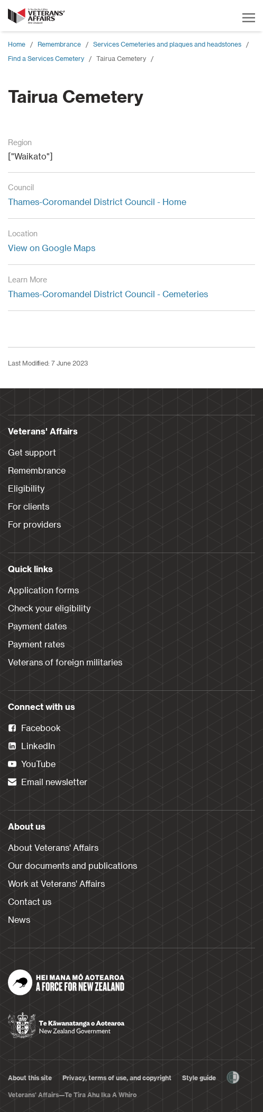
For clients (28, 506)
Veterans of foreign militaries (65, 662)
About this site (30, 1077)
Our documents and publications (72, 865)
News (19, 919)
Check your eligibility (49, 608)
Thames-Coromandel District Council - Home (97, 202)
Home (16, 44)
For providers (34, 524)
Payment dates (37, 626)
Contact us (29, 901)
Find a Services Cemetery (46, 58)
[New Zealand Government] (66, 1021)
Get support (32, 452)
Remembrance (59, 44)
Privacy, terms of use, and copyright (116, 1077)
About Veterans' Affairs (53, 847)
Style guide (199, 1077)
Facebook (34, 728)
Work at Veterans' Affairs (56, 883)
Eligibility (26, 488)
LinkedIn (31, 746)
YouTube (32, 764)
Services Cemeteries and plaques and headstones (167, 44)
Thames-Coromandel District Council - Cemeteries (108, 294)
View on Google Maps (51, 248)
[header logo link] (37, 16)
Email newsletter (47, 782)
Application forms (43, 590)
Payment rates (36, 644)
